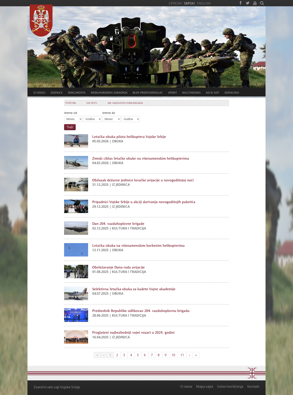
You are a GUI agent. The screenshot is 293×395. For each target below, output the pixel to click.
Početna (71, 102)
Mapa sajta (204, 386)
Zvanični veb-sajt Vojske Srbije (57, 387)
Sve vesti (91, 102)
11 (182, 355)
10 (173, 355)
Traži (70, 127)
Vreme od (70, 113)
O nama (186, 386)
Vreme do (108, 113)
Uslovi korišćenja (230, 386)
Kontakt (253, 386)
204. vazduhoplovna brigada (125, 102)
